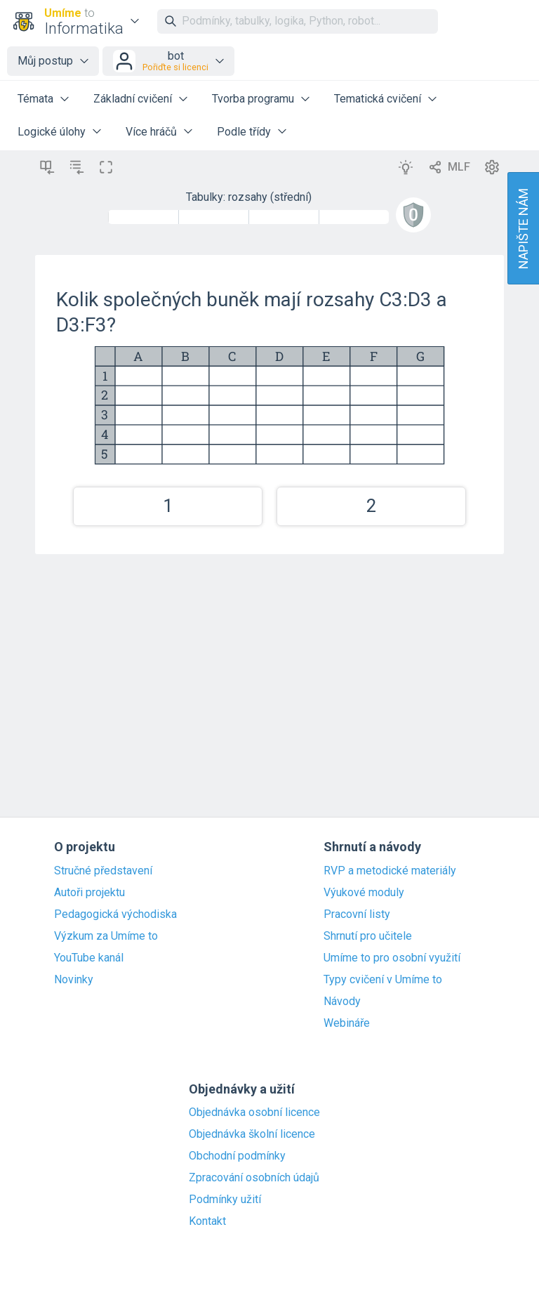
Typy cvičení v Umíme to (383, 979)
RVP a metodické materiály (390, 871)
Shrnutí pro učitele (368, 936)
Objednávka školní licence (252, 1134)
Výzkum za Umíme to (106, 936)
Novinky (73, 979)
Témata (35, 98)
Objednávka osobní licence (254, 1112)
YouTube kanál (89, 958)
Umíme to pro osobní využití (392, 958)
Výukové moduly (364, 892)
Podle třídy (244, 131)
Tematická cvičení (377, 98)
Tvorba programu (253, 98)
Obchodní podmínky (237, 1156)
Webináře (347, 1023)
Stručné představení (103, 871)
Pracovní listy (357, 914)
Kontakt (207, 1221)
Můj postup (45, 60)
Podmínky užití (225, 1199)
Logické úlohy (52, 131)
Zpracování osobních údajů (254, 1177)
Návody (342, 1001)
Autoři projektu (89, 892)
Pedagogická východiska (115, 914)
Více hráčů (151, 131)
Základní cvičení (132, 98)
